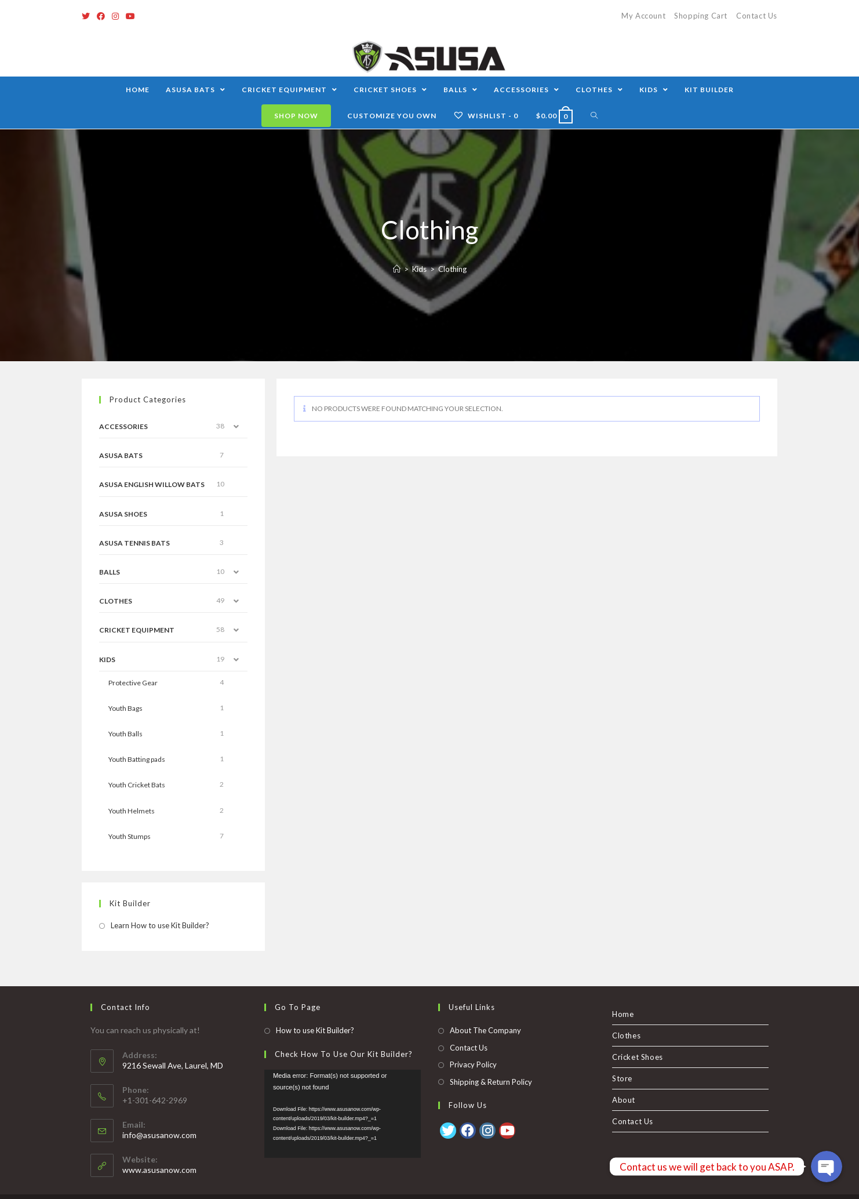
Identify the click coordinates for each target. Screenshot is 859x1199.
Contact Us (756, 15)
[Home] (397, 269)
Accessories (123, 426)
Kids (107, 659)
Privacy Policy (473, 1043)
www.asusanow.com (159, 1149)
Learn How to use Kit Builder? (160, 925)
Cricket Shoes (637, 1036)
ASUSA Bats (121, 455)
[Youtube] (130, 16)
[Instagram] (115, 16)
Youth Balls (125, 733)
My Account (643, 15)
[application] (342, 1093)
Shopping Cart (700, 15)
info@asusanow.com (159, 1114)
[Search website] (594, 116)
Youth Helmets (131, 810)
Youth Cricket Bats (136, 784)
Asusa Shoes (123, 514)
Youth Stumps (129, 836)
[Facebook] (100, 16)
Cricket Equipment (136, 630)
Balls (109, 572)
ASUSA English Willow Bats (152, 484)
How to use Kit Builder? (315, 1009)
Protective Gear (133, 682)
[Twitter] (87, 16)
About (623, 1079)
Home (623, 993)
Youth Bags (125, 708)
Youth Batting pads (136, 759)
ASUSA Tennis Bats (134, 543)
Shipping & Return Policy (491, 1061)
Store (622, 1057)
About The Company (485, 1009)
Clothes (115, 601)
